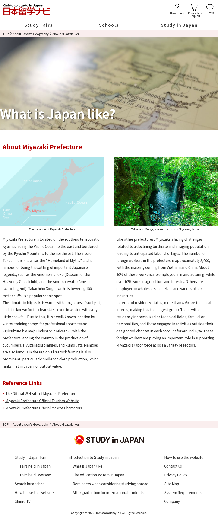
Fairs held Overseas (36, 474)
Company (172, 501)
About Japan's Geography (31, 34)
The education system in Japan (98, 474)
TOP (6, 34)
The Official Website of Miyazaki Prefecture (40, 393)
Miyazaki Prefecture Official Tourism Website (42, 400)
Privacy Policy (175, 474)
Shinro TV (23, 501)
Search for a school (30, 483)
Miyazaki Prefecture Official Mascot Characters (43, 407)
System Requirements (183, 492)
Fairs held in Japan (35, 465)
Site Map (171, 483)
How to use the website (34, 492)
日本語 (210, 12)
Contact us (173, 465)
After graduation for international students (108, 492)
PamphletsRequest (195, 14)
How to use (177, 12)
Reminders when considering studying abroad (110, 483)
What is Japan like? (88, 465)
